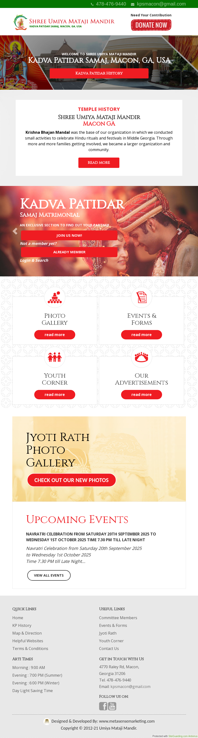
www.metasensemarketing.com (126, 721)
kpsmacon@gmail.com (158, 3)
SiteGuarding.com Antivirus (183, 736)
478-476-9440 (108, 3)
